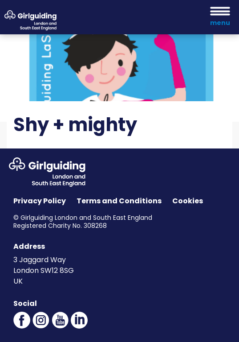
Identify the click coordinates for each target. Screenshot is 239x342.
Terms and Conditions (119, 201)
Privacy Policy (39, 201)
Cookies (187, 201)
